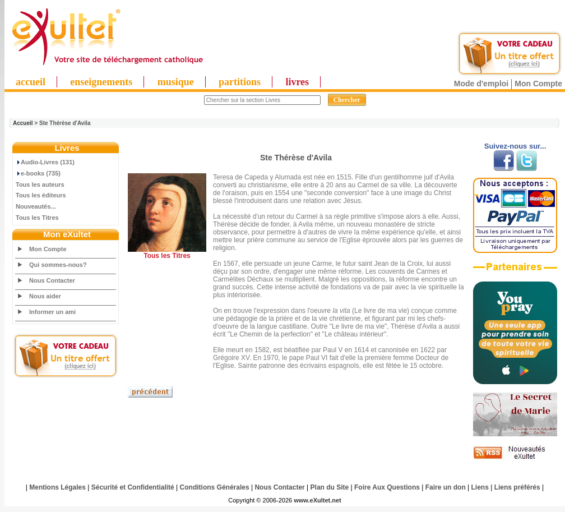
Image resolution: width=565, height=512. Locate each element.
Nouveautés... (36, 206)
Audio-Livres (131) (45, 162)
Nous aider (45, 296)
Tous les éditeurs (41, 195)
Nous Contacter (52, 280)
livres (297, 81)
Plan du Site (330, 487)
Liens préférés (517, 487)
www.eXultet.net (317, 500)
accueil (30, 81)
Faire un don (445, 487)
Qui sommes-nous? (58, 264)
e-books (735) (38, 173)
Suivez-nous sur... (515, 146)
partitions (240, 81)
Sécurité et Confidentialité (132, 487)
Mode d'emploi (481, 83)
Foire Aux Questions (387, 487)
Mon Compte (538, 83)
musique (176, 81)
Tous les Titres (37, 217)
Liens (480, 487)
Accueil (23, 123)
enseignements (101, 81)
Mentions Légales (57, 487)
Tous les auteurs (40, 184)
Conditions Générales (214, 487)
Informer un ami (52, 311)
